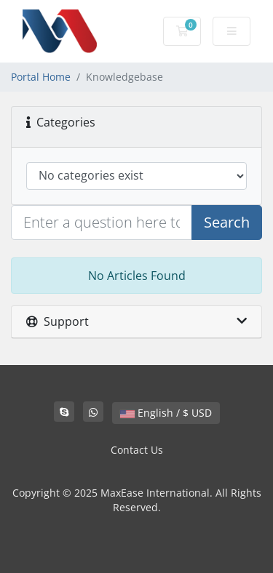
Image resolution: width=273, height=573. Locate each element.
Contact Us (137, 450)
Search (227, 222)
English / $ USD (166, 413)
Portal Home (41, 77)
